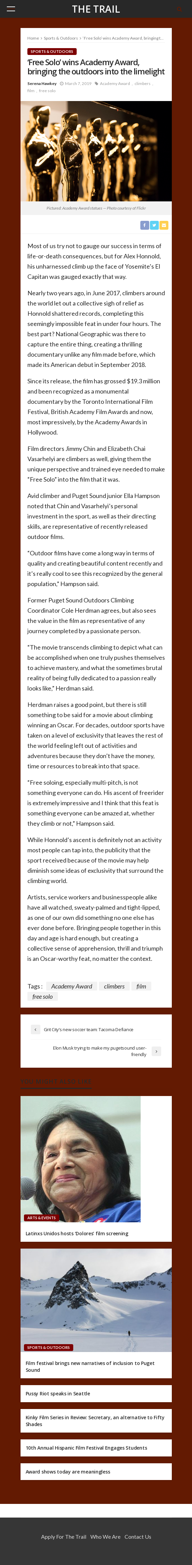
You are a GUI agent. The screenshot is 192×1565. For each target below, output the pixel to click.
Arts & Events (41, 1217)
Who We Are (105, 1536)
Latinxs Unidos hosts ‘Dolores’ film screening (77, 1233)
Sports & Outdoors (52, 51)
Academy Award (115, 83)
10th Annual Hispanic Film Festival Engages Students (86, 1448)
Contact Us (138, 1536)
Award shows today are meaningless (68, 1471)
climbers (143, 83)
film (31, 90)
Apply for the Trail (63, 1536)
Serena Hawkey (41, 83)
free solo (47, 90)
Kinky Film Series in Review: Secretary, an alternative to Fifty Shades (95, 1420)
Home (33, 38)
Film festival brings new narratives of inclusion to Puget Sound (90, 1366)
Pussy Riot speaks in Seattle (58, 1393)
